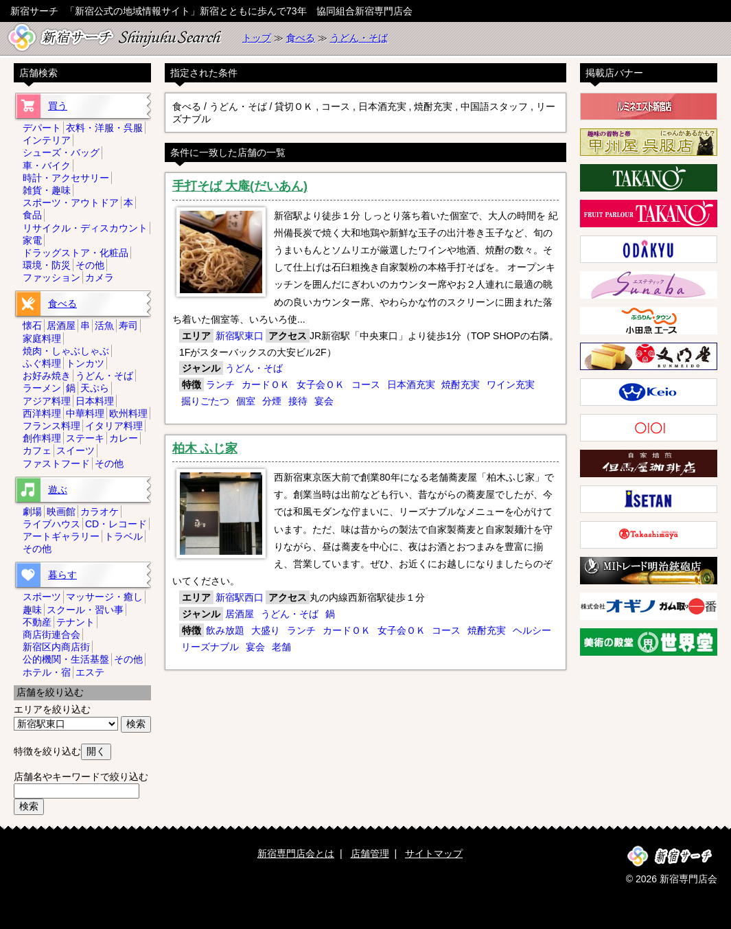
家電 (32, 240)
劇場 (32, 511)
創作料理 (42, 438)
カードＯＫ (266, 384)
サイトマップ (434, 853)
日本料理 (95, 400)
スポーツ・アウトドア (71, 202)
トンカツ (85, 363)
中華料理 (85, 413)
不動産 (37, 622)
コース (365, 384)
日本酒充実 (411, 384)
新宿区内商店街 (56, 646)
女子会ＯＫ (321, 384)
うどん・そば (359, 37)
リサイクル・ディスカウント (85, 227)
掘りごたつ (205, 400)
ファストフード (56, 463)
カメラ (99, 277)
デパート (42, 127)
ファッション (51, 277)
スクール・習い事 (85, 609)
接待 (298, 400)
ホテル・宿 (47, 672)
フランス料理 (51, 425)
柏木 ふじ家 (204, 448)
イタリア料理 (114, 425)
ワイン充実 (511, 384)
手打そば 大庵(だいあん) (240, 186)
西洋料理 (42, 413)
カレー (123, 438)
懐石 (32, 325)
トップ (256, 37)
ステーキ (85, 438)
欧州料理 (128, 413)
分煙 (271, 400)
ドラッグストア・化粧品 (75, 252)
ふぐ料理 (42, 363)
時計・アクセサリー (66, 177)
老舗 (281, 646)
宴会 (324, 400)
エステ (90, 672)
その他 (90, 265)
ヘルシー (532, 630)
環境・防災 (47, 265)
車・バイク (47, 165)
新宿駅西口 (240, 597)
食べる (300, 37)
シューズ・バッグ (61, 152)
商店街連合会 (51, 634)
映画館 (61, 511)
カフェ (37, 450)
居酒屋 (239, 613)
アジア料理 (47, 400)
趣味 (32, 609)
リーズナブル (210, 646)
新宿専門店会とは (295, 853)
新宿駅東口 (240, 335)
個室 (245, 400)
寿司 (128, 325)
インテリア (47, 140)
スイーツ (75, 450)
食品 (32, 214)
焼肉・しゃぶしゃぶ (66, 350)
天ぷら (94, 387)
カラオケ (99, 511)
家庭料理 (42, 338)
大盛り (265, 630)
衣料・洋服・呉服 (104, 127)
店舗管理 (370, 853)
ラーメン (42, 387)
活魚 (104, 325)
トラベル (123, 536)
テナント (75, 622)
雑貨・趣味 (47, 190)
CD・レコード (116, 523)
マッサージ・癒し (104, 596)
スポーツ (42, 596)
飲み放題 (225, 630)
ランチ (220, 384)
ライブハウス (51, 523)
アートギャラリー (61, 536)
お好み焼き (47, 375)
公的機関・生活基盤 (66, 659)
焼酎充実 (460, 384)
